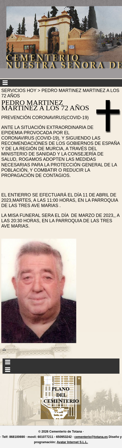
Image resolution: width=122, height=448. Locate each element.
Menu (61, 83)
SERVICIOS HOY (18, 90)
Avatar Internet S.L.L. (72, 442)
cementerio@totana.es (91, 437)
